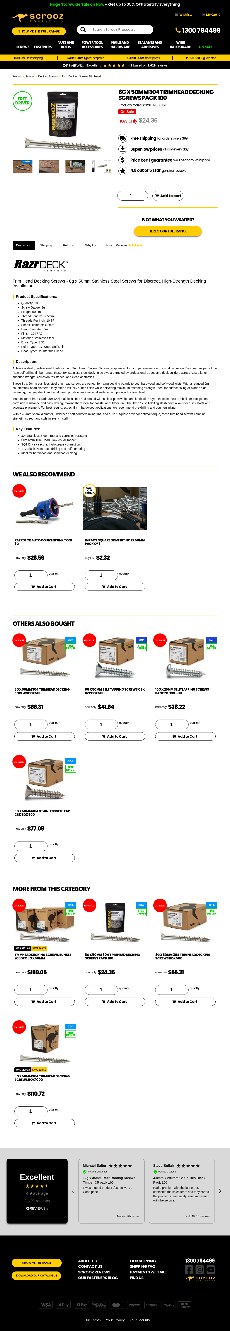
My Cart (210, 14)
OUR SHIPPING (143, 1261)
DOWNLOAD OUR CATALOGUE (36, 1275)
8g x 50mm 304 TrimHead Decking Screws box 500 (42, 691)
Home (17, 76)
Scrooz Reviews (124, 245)
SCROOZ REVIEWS (94, 1272)
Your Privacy (115, 1320)
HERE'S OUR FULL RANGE (167, 231)
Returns (68, 245)
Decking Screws (48, 76)
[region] (147, 1191)
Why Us (90, 245)
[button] (73, 1191)
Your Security (140, 1320)
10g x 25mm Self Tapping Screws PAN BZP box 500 (182, 691)
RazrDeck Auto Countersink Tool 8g (43, 542)
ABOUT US (87, 1261)
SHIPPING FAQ (142, 1266)
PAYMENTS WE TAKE (148, 1272)
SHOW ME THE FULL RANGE (39, 31)
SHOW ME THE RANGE (36, 1263)
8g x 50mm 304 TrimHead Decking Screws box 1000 (42, 1078)
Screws (29, 76)
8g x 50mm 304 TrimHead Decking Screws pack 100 (112, 956)
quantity (53, 573)
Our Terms (92, 1320)
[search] (84, 30)
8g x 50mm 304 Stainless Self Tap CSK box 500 (42, 813)
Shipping (46, 245)
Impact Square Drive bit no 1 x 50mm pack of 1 (115, 542)
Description (23, 245)
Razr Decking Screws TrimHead (81, 76)
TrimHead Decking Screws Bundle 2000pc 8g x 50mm (42, 956)
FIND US (136, 1277)
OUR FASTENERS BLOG (98, 1277)
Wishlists (183, 14)
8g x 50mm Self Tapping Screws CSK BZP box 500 (115, 691)
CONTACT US (90, 1266)
